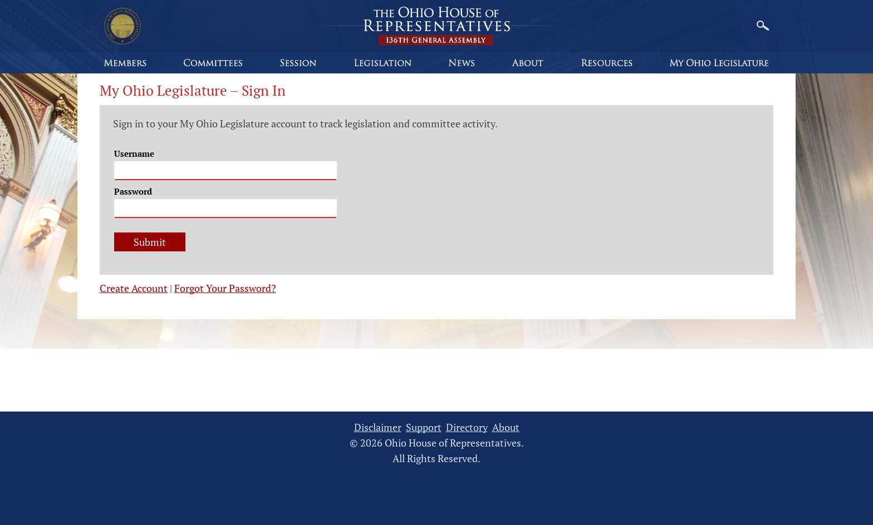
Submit (150, 242)
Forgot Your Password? (225, 288)
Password (133, 191)
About (505, 427)
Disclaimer (377, 427)
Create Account (134, 288)
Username (134, 153)
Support (424, 427)
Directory (467, 427)
